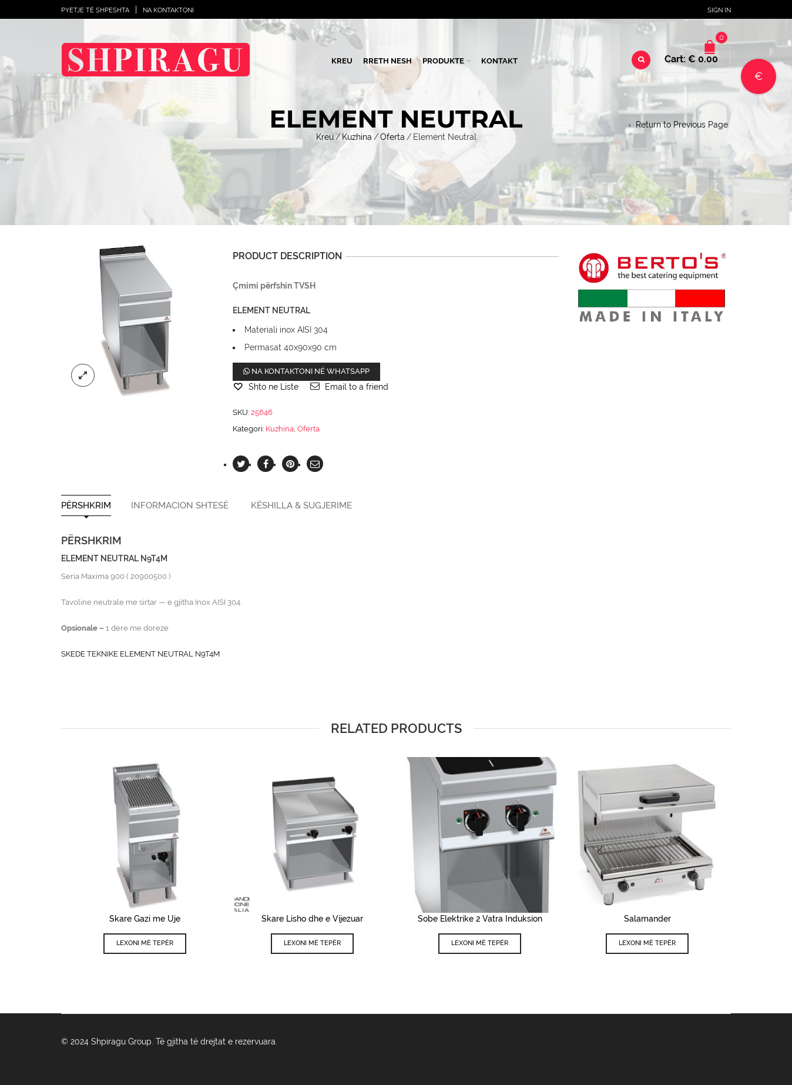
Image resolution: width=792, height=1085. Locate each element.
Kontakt (499, 60)
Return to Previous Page (682, 124)
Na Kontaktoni (168, 10)
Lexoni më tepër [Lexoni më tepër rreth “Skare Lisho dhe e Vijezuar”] (312, 943)
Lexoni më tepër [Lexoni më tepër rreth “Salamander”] (647, 943)
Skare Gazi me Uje (144, 918)
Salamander (647, 918)
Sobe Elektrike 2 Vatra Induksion (480, 918)
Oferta (392, 137)
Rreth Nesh (387, 60)
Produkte (443, 60)
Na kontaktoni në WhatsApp (306, 371)
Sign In (719, 10)
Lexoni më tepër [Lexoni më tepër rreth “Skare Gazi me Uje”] (144, 943)
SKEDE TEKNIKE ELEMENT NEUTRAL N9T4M (140, 653)
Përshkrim (86, 505)
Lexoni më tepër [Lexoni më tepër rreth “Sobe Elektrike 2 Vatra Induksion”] (479, 943)
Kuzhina (357, 137)
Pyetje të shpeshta (95, 10)
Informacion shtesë (180, 505)
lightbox (83, 375)
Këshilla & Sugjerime (301, 505)
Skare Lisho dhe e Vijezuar (312, 918)
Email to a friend (356, 386)
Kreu (342, 60)
